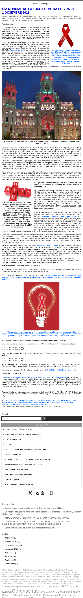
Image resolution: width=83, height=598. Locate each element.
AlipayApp (13, 564)
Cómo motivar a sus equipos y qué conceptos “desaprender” (28, 518)
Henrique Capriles (34, 576)
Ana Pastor (32, 564)
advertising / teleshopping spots (23, 562)
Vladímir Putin (74, 581)
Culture (7, 439)
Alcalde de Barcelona (39, 562)
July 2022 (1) (10, 542)
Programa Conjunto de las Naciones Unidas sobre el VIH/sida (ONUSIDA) (31, 374)
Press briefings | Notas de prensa (16, 477)
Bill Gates (62, 566)
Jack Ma (18, 578)
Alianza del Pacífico (61, 562)
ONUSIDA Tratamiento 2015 (58, 399)
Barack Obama (25, 566)
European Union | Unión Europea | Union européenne (23, 453)
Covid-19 (69, 571)
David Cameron (22, 574)
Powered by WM (41, 593)
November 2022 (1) (12, 538)
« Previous (36, 3)
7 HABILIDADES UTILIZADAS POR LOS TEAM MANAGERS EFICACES (33, 509)
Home (43, 3)
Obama (57, 578)
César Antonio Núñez (45, 397)
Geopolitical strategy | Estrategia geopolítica (20, 458)
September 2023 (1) (13, 535)
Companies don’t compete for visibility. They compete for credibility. (30, 500)
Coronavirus (53, 570)
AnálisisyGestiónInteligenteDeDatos (46, 564)
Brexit (17, 571)
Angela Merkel (64, 564)
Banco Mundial (16, 566)
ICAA (58, 576)
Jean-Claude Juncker (31, 578)
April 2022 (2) (10, 549)
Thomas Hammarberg (28, 581)
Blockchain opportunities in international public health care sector (29, 567)
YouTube (44, 488)
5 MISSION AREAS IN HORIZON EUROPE (24, 561)
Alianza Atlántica (50, 562)
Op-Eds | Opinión (11, 472)
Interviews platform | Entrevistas (16, 467)
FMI (24, 576)
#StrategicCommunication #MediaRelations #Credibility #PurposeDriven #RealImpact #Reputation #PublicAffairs (35, 559)
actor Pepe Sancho (61, 561)
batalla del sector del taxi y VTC (39, 566)
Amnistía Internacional (22, 564)
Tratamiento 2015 (17, 49)
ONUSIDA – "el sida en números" (59, 367)
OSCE (69, 578)
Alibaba (69, 562)
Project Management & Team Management (20, 430)
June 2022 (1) (10, 546)
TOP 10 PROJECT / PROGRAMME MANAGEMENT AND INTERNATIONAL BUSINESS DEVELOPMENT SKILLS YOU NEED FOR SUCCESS (37, 513)
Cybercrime (10, 574)
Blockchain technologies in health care (60, 567)
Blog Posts (75, 567)
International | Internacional (14, 463)
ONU (63, 578)
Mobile (51, 488)
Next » (49, 3)
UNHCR (49, 581)
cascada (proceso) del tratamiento (52, 216)
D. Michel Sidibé (59, 397)
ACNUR (40, 561)
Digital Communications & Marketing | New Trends (22, 444)
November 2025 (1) (12, 531)
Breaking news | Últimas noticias (16, 425)
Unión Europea (60, 581)
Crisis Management (11, 435)
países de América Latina (48, 245)
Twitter (31, 488)
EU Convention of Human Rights (65, 574)
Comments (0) (57, 403)
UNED (41, 581)
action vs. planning (50, 561)
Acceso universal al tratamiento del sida (21, 397)
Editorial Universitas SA (39, 574)
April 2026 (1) (10, 528)
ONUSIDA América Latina (37, 399)
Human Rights (49, 576)
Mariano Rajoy (47, 578)
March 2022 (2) (11, 553)
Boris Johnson (8, 571)
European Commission (12, 576)
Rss (36, 488)
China (22, 571)
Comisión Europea (34, 571)
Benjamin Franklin (54, 566)
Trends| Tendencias (11, 449)
